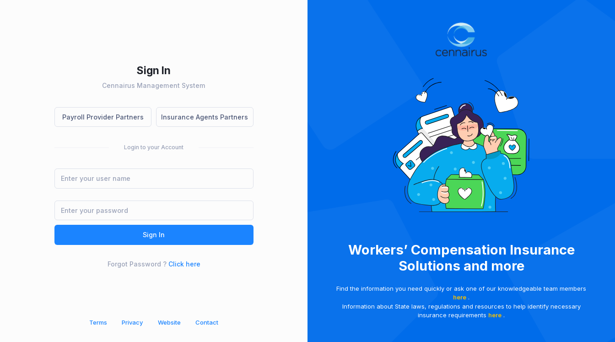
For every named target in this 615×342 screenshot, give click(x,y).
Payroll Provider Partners (103, 117)
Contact (206, 322)
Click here (184, 264)
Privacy (132, 322)
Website (169, 322)
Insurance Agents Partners (204, 117)
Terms (98, 322)
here (459, 297)
